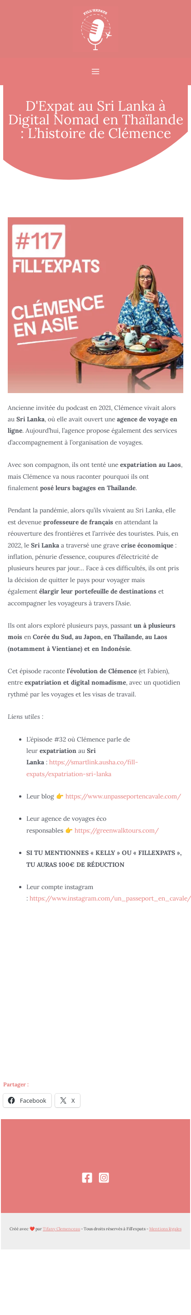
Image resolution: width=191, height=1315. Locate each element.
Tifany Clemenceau (61, 1228)
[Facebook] (87, 1177)
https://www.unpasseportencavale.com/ (123, 796)
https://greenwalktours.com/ (117, 830)
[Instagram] (104, 1177)
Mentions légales (165, 1228)
